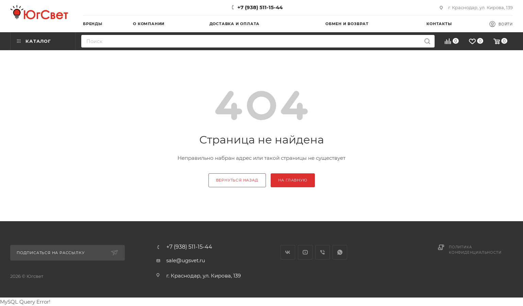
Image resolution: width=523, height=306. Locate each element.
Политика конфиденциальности (475, 250)
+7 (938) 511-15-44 (260, 7)
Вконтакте (288, 252)
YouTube (305, 252)
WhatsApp (340, 252)
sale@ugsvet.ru (185, 260)
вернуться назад (237, 180)
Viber (322, 252)
